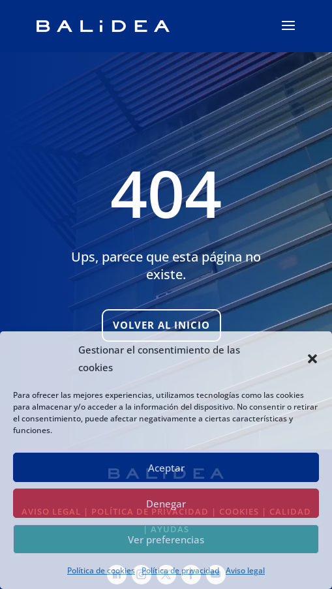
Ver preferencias (166, 539)
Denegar (166, 503)
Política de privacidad (180, 570)
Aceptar (166, 467)
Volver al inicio (161, 324)
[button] (312, 358)
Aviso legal (245, 570)
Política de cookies (101, 570)
